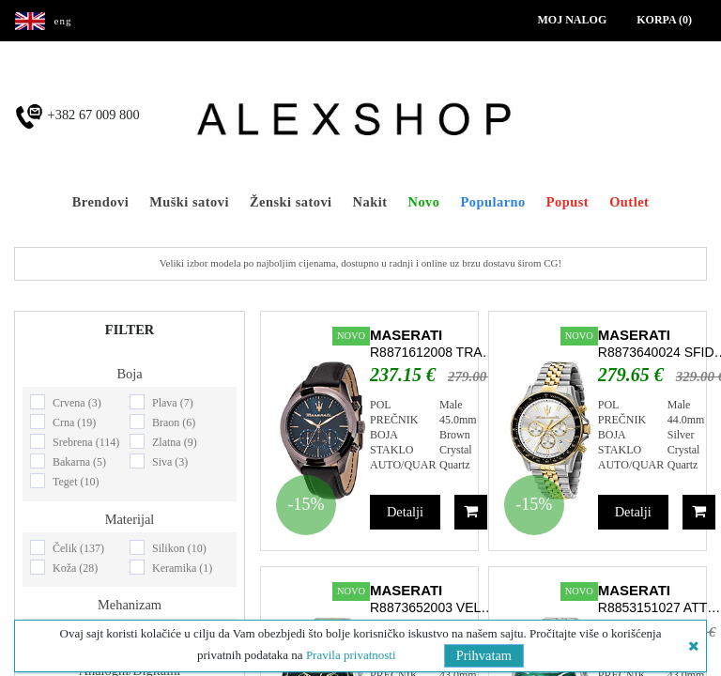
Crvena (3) (77, 402)
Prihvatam (484, 655)
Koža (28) (75, 568)
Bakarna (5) (79, 462)
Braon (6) (173, 422)
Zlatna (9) (174, 442)
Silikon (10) (179, 548)
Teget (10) (76, 481)
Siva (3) (170, 462)
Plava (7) (172, 402)
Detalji (405, 511)
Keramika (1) (182, 568)
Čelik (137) (78, 548)
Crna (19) (74, 422)
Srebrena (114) (86, 442)
